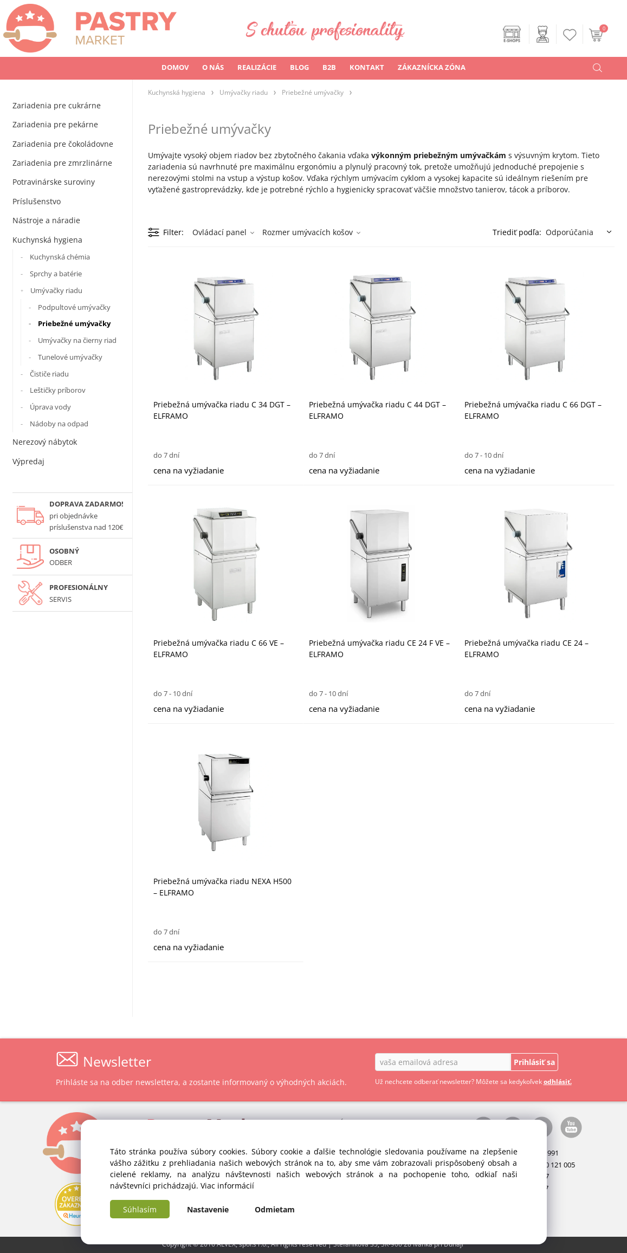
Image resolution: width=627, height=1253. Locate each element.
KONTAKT (367, 67)
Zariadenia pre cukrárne (56, 105)
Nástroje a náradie (46, 220)
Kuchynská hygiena (47, 240)
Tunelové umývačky (70, 357)
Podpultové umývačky (74, 307)
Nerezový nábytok (44, 442)
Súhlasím (140, 1209)
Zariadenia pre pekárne (55, 124)
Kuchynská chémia (60, 257)
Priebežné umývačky (74, 323)
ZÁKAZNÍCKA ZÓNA (432, 67)
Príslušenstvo (36, 201)
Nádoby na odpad (59, 424)
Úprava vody (50, 407)
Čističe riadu (49, 374)
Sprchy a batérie (56, 273)
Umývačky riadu (56, 290)
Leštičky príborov (58, 390)
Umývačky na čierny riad (77, 340)
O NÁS (213, 67)
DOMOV (175, 67)
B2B (329, 67)
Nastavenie (208, 1209)
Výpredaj (28, 461)
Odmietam (275, 1209)
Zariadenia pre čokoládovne (62, 144)
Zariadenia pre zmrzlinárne (62, 163)
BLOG (299, 67)
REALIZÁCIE (256, 67)
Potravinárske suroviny (53, 182)
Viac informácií (227, 1185)
